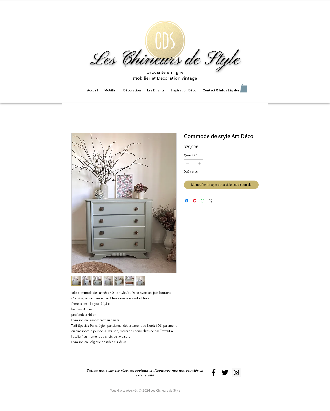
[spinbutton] (193, 163)
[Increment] (200, 163)
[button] (110, 90)
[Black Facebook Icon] (213, 372)
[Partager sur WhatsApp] (202, 200)
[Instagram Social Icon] (236, 372)
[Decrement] (187, 163)
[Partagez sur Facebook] (186, 200)
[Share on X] (210, 200)
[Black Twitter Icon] (225, 372)
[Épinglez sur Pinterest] (194, 200)
